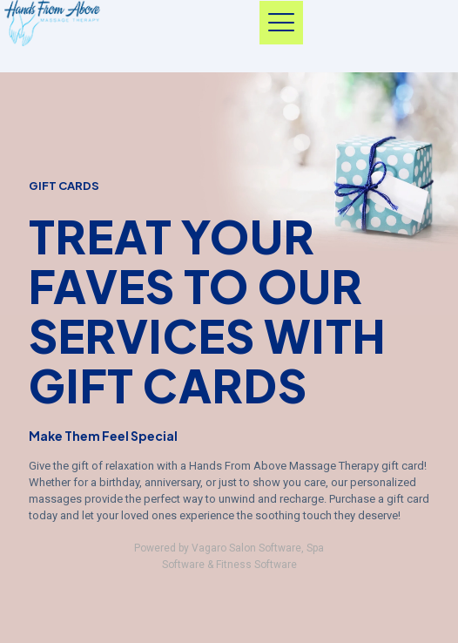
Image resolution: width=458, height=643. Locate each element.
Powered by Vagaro (180, 548)
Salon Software (265, 548)
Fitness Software (256, 564)
